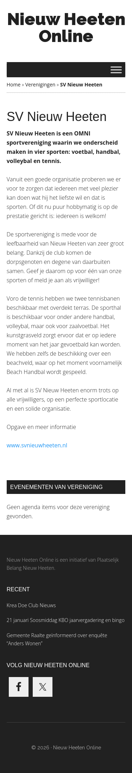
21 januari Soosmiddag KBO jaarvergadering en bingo (66, 620)
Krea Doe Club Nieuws (31, 605)
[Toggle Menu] (116, 69)
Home (14, 84)
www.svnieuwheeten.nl (37, 445)
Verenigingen (40, 84)
